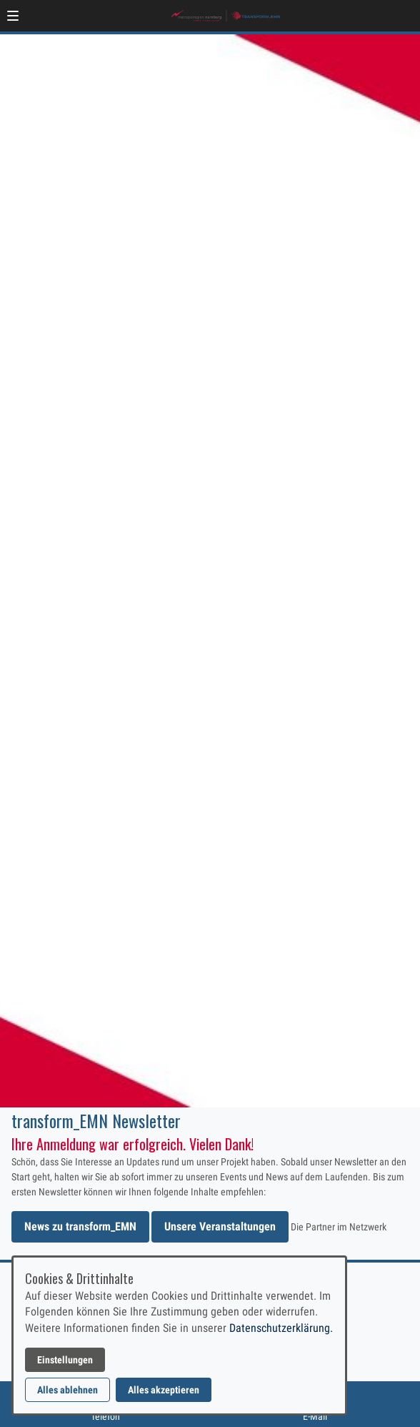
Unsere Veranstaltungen (220, 1226)
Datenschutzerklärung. (281, 1328)
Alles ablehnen (67, 1390)
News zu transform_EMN (80, 1226)
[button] (13, 16)
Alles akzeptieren (163, 1390)
